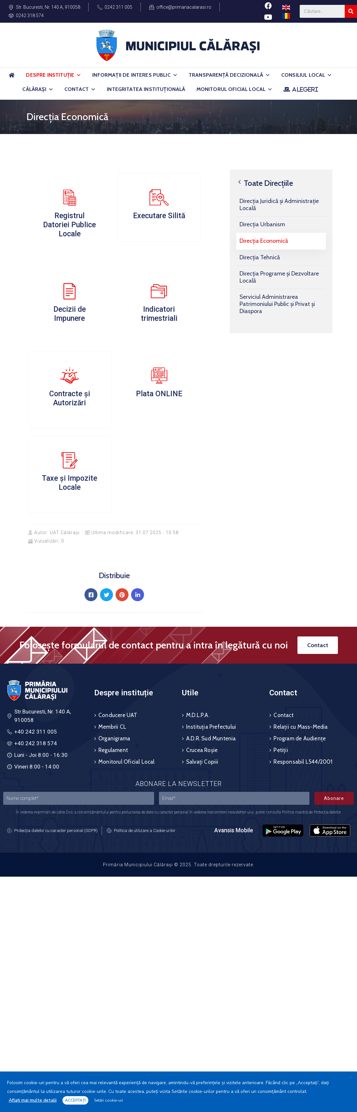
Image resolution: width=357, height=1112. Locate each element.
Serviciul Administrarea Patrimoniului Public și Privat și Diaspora (277, 303)
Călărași (37, 89)
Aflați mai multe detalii (33, 1100)
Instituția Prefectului (211, 727)
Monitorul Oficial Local (234, 89)
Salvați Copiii (202, 761)
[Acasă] (11, 78)
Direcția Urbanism (262, 224)
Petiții (280, 750)
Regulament (113, 750)
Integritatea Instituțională (146, 89)
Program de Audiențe (299, 738)
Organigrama (114, 738)
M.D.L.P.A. (197, 715)
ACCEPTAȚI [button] (75, 1100)
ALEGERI (305, 89)
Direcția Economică (264, 240)
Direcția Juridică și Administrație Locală (279, 204)
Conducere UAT (118, 715)
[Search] (351, 11)
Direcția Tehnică (260, 257)
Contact (80, 89)
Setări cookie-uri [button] (108, 1100)
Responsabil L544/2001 (302, 761)
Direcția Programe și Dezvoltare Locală (279, 277)
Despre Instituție (53, 75)
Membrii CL (112, 727)
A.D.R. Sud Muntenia (211, 738)
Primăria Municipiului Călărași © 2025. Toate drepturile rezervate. (178, 864)
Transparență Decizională (229, 75)
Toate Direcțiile (264, 183)
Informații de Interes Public (135, 75)
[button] (78, 75)
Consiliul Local (306, 75)
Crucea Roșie (202, 750)
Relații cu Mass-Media (300, 727)
